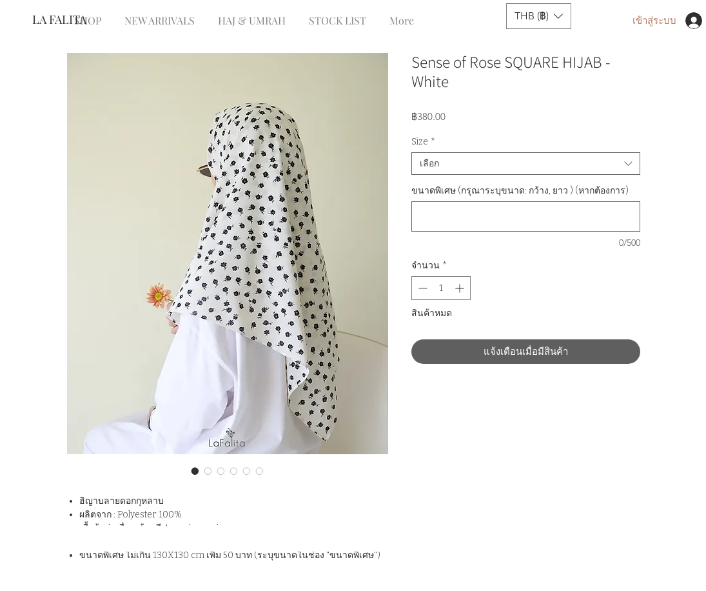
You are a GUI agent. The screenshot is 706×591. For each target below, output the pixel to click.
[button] (538, 16)
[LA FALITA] (75, 20)
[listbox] (538, 16)
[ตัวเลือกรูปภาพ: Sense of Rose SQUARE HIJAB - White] (195, 471)
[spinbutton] (441, 288)
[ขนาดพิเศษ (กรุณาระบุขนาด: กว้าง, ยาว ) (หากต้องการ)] (526, 216)
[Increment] (461, 288)
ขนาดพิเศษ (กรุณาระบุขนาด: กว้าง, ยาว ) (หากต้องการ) (520, 190)
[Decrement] (421, 288)
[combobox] (525, 163)
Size (423, 141)
